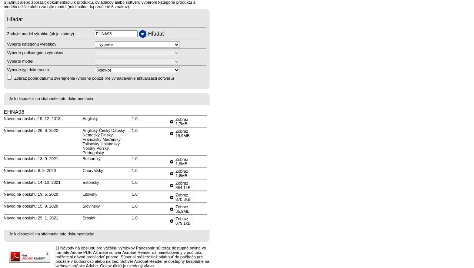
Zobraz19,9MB (183, 133)
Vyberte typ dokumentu (28, 69)
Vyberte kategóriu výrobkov (31, 44)
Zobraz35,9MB (183, 209)
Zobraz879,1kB (183, 220)
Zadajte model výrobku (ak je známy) (40, 34)
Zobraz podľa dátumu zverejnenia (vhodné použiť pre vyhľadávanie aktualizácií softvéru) (94, 78)
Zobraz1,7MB (182, 121)
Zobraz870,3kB (183, 197)
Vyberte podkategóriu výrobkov (35, 52)
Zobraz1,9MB (182, 161)
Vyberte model (20, 61)
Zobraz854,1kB (183, 185)
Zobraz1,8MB (182, 173)
